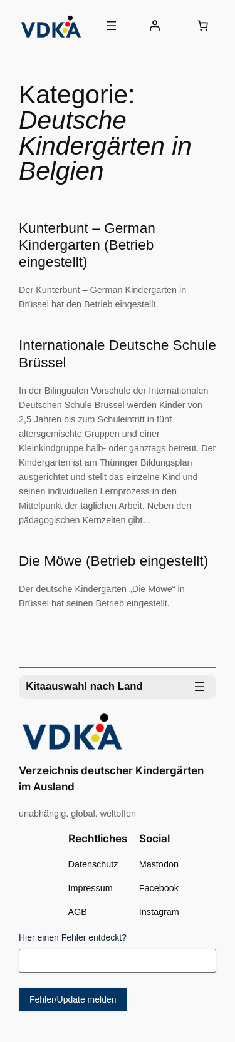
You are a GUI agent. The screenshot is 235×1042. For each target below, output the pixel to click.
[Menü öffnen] (111, 25)
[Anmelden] (154, 26)
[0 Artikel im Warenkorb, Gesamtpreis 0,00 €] (203, 26)
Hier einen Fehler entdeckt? (73, 937)
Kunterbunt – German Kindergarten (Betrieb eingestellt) (87, 245)
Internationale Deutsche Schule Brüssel (117, 353)
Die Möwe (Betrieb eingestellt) (113, 561)
